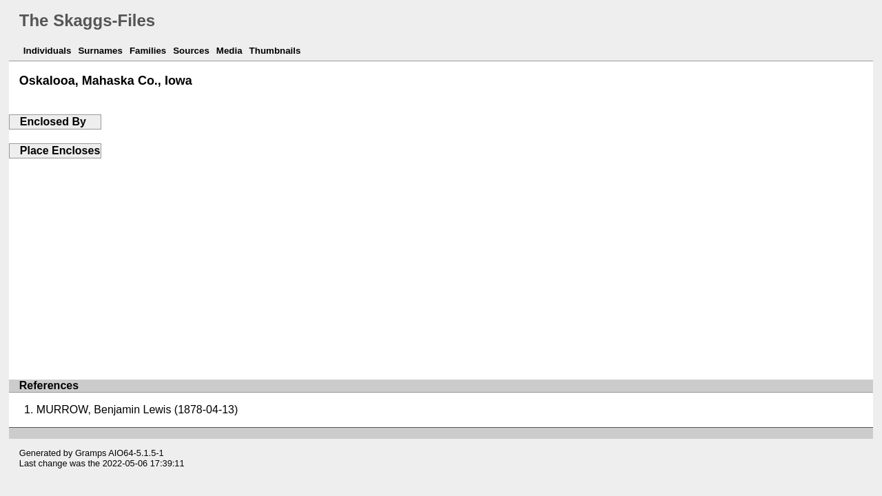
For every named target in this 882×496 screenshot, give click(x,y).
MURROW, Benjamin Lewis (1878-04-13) (137, 409)
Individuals (47, 50)
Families (148, 50)
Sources (191, 50)
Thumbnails (275, 50)
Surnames (100, 50)
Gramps (91, 453)
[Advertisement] (441, 261)
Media (229, 50)
